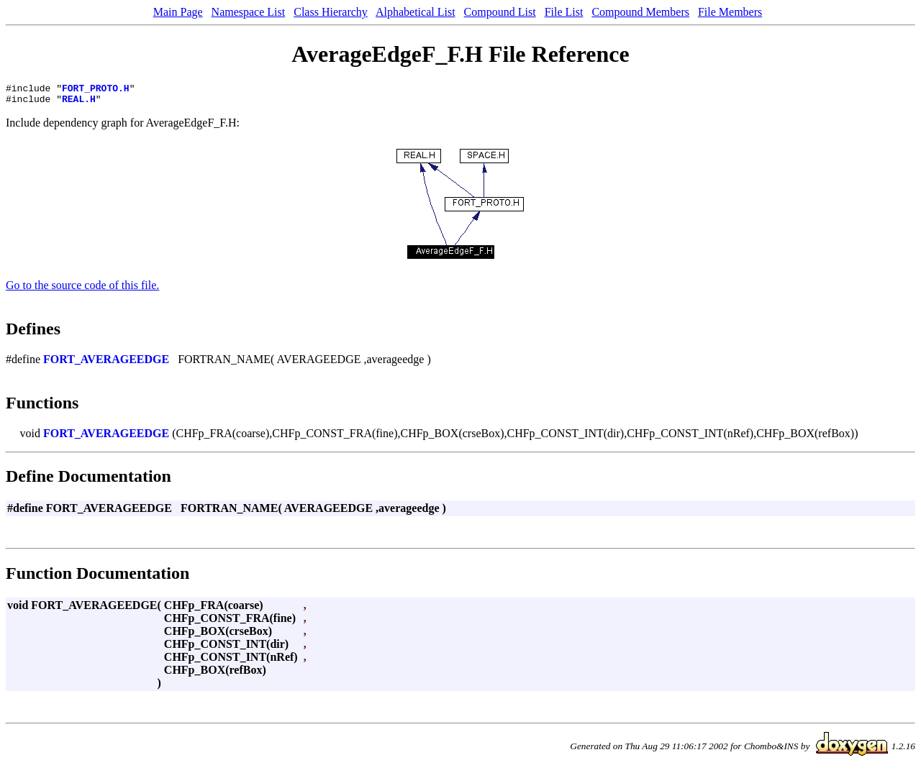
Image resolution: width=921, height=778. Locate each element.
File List (564, 12)
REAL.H (79, 102)
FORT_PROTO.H (96, 89)
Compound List (500, 12)
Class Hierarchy (331, 12)
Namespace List (249, 12)
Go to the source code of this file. (82, 289)
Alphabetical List (415, 12)
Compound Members (640, 12)
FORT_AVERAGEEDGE (106, 363)
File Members (730, 12)
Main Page (178, 12)
